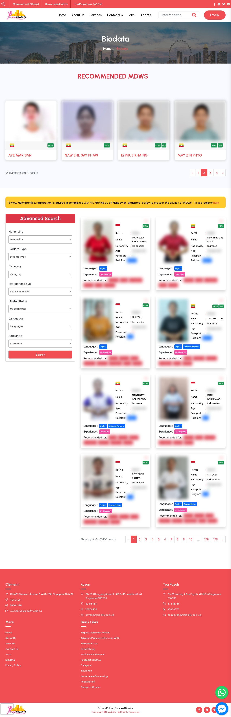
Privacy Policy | (106, 708)
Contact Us (115, 15)
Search (40, 354)
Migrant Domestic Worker (95, 632)
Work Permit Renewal (92, 654)
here (216, 202)
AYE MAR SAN (20, 155)
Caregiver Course (90, 687)
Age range (15, 336)
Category (14, 266)
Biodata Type (17, 249)
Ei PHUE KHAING (134, 155)
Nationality (15, 231)
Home (62, 15)
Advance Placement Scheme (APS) (100, 637)
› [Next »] (222, 173)
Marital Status (17, 301)
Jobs (131, 15)
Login (214, 15)
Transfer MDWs (89, 643)
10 (191, 539)
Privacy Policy (13, 665)
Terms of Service (124, 708)
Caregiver (86, 665)
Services (96, 15)
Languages (15, 318)
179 (215, 539)
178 (206, 539)
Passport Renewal (91, 659)
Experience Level (19, 284)
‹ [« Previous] (192, 173)
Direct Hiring (88, 649)
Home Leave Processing (94, 676)
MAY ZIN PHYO (190, 155)
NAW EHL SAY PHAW (81, 155)
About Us (77, 15)
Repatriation (88, 681)
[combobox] (40, 239)
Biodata (145, 15)
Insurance (86, 670)
